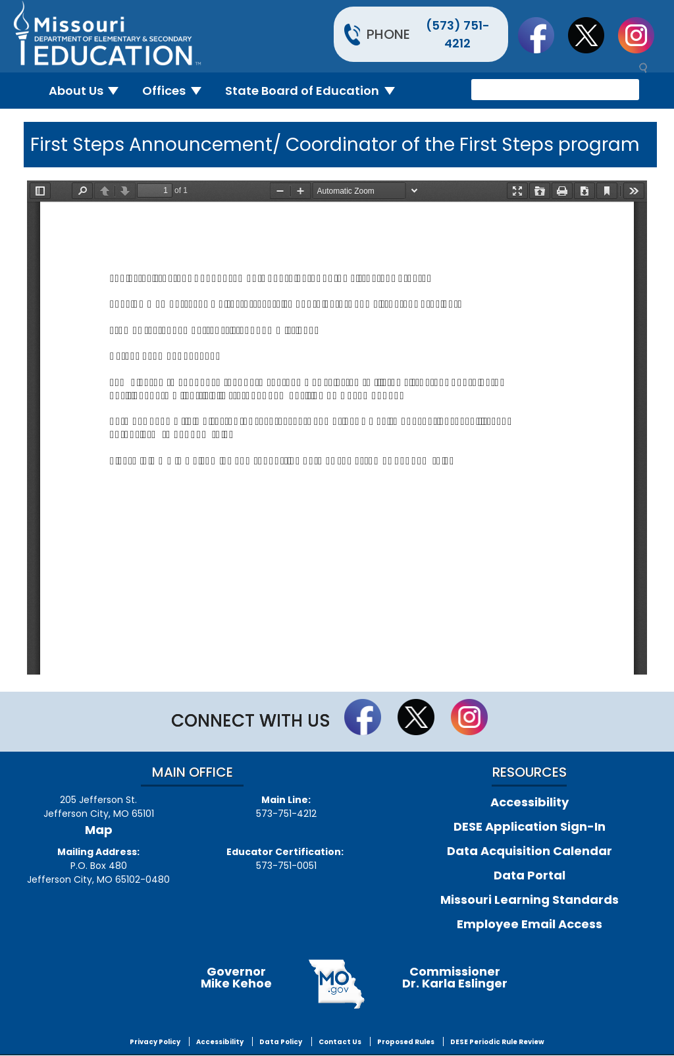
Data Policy (280, 1042)
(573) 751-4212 (458, 34)
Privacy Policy (155, 1042)
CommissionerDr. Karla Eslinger (454, 977)
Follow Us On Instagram (642, 34)
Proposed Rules (405, 1042)
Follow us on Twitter (592, 34)
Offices (177, 90)
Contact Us (340, 1042)
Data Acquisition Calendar (529, 851)
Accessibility (529, 802)
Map (99, 829)
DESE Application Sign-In (530, 826)
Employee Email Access (529, 924)
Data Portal (529, 875)
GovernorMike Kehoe (236, 977)
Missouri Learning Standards (529, 899)
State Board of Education (315, 90)
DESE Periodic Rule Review (497, 1042)
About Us (89, 90)
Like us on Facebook (542, 34)
